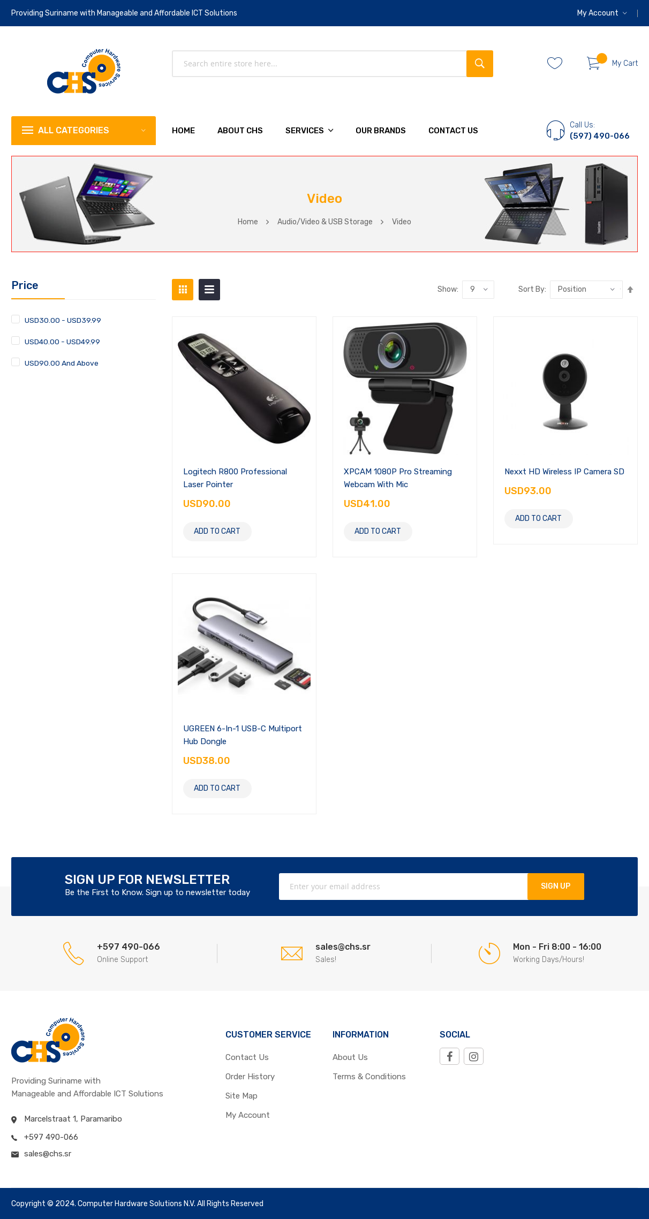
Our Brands (381, 130)
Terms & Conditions (369, 1076)
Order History (250, 1076)
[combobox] (332, 63)
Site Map (241, 1096)
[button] (602, 13)
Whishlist (559, 63)
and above (62, 362)
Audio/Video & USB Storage (325, 221)
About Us (350, 1057)
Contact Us (453, 130)
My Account (597, 13)
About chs (240, 130)
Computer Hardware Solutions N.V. (136, 1203)
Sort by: (532, 289)
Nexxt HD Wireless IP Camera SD (564, 471)
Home (248, 221)
